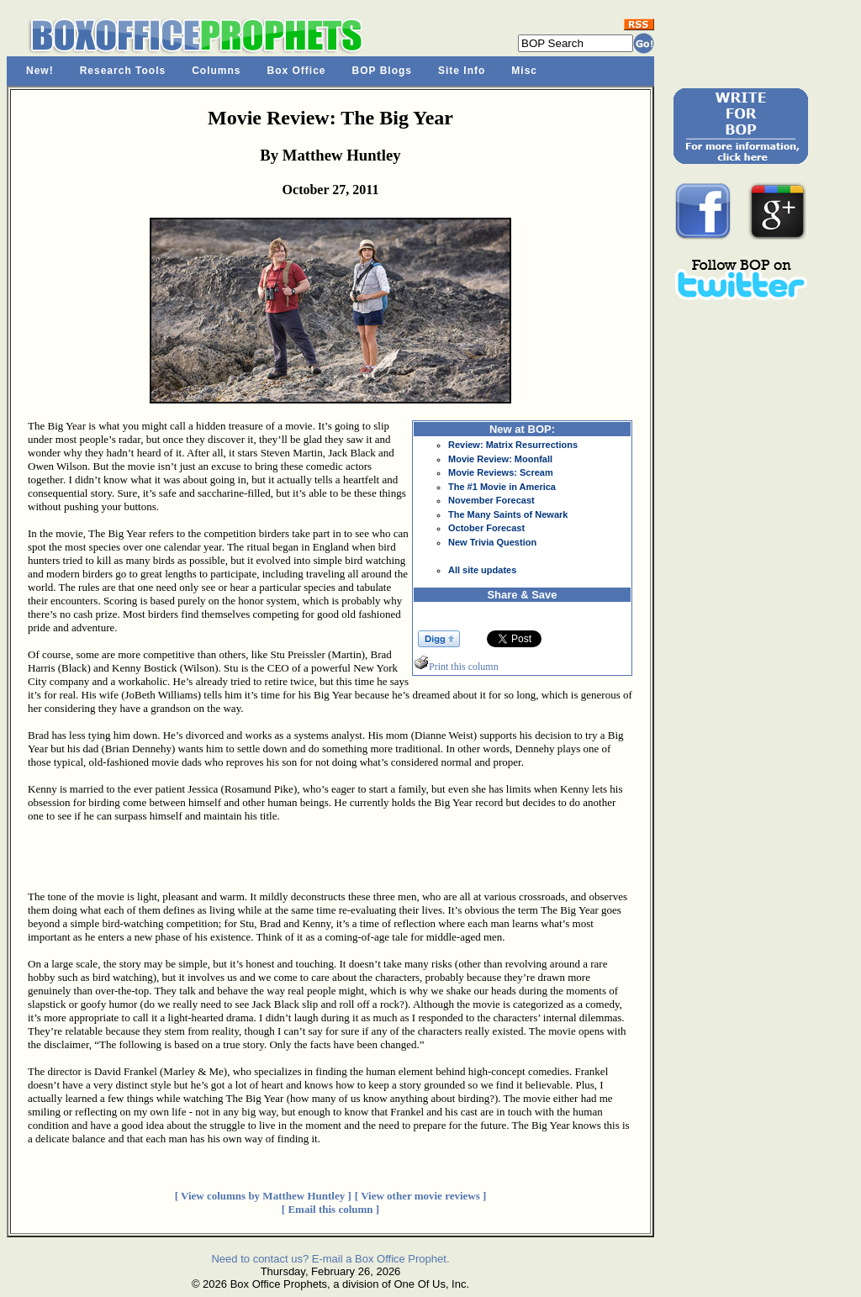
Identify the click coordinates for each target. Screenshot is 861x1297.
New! (40, 70)
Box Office (296, 70)
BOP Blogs (382, 70)
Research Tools (123, 70)
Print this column (457, 666)
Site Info (461, 70)
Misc (524, 70)
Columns (216, 70)
